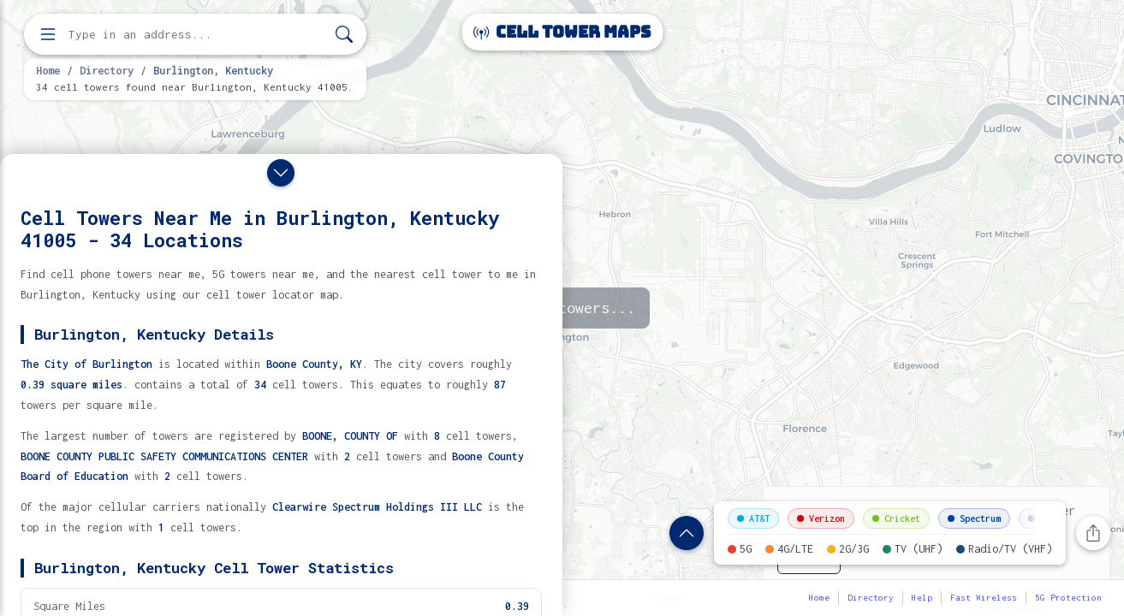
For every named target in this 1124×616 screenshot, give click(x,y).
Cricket (896, 518)
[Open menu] (47, 34)
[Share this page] (1093, 533)
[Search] (344, 34)
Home (48, 70)
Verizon (821, 518)
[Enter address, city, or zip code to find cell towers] (196, 34)
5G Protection (1068, 597)
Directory (107, 70)
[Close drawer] (280, 173)
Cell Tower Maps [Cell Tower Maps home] (562, 32)
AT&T (753, 518)
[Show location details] (686, 533)
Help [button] (922, 597)
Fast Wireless (983, 597)
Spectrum (974, 518)
